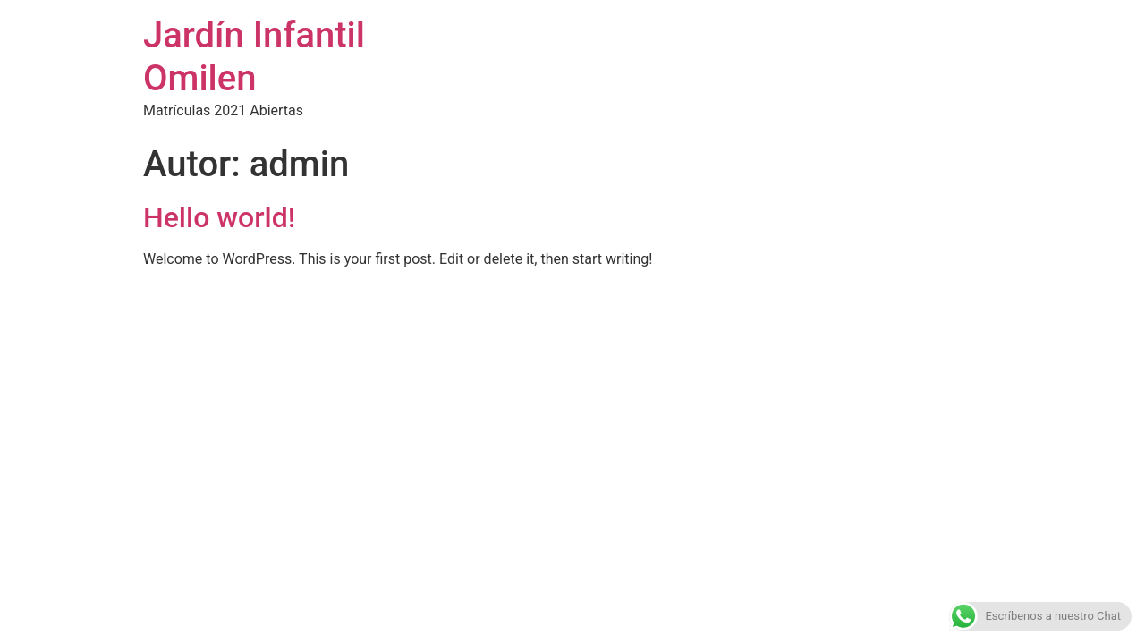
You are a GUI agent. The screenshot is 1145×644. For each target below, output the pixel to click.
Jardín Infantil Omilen (254, 56)
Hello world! (219, 217)
